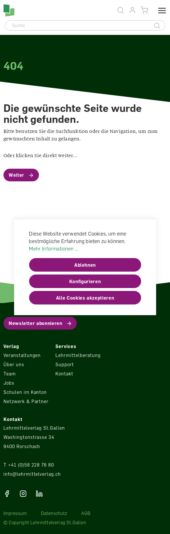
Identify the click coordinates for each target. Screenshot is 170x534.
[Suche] (77, 25)
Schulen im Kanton (25, 392)
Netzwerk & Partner (25, 401)
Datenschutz (54, 513)
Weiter (16, 175)
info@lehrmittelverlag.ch (32, 474)
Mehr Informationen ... (54, 248)
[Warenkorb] (144, 10)
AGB (86, 513)
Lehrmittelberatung (77, 355)
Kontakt (64, 374)
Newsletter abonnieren (35, 323)
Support (64, 364)
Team (9, 374)
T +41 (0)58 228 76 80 (28, 465)
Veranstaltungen (22, 355)
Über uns (13, 364)
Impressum (15, 513)
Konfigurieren (85, 281)
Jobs (8, 383)
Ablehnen (85, 265)
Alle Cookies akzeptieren (85, 298)
